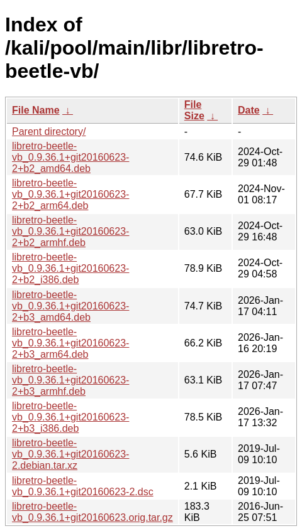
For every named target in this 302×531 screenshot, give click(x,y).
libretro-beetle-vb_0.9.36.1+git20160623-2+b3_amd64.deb (70, 306)
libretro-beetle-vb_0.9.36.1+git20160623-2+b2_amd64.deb (70, 157)
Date (249, 110)
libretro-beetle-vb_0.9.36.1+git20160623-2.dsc (83, 486)
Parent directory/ (49, 131)
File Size (194, 110)
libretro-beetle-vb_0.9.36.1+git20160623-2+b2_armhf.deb (70, 231)
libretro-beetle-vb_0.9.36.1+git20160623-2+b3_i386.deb (70, 417)
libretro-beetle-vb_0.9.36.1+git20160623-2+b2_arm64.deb (70, 194)
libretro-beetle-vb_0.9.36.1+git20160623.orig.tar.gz (92, 512)
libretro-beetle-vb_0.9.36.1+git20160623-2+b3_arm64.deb (70, 343)
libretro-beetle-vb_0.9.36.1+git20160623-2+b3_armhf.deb (70, 380)
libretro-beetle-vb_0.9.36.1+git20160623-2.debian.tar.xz (70, 454)
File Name (36, 110)
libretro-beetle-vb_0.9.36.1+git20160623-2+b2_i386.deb (70, 268)
